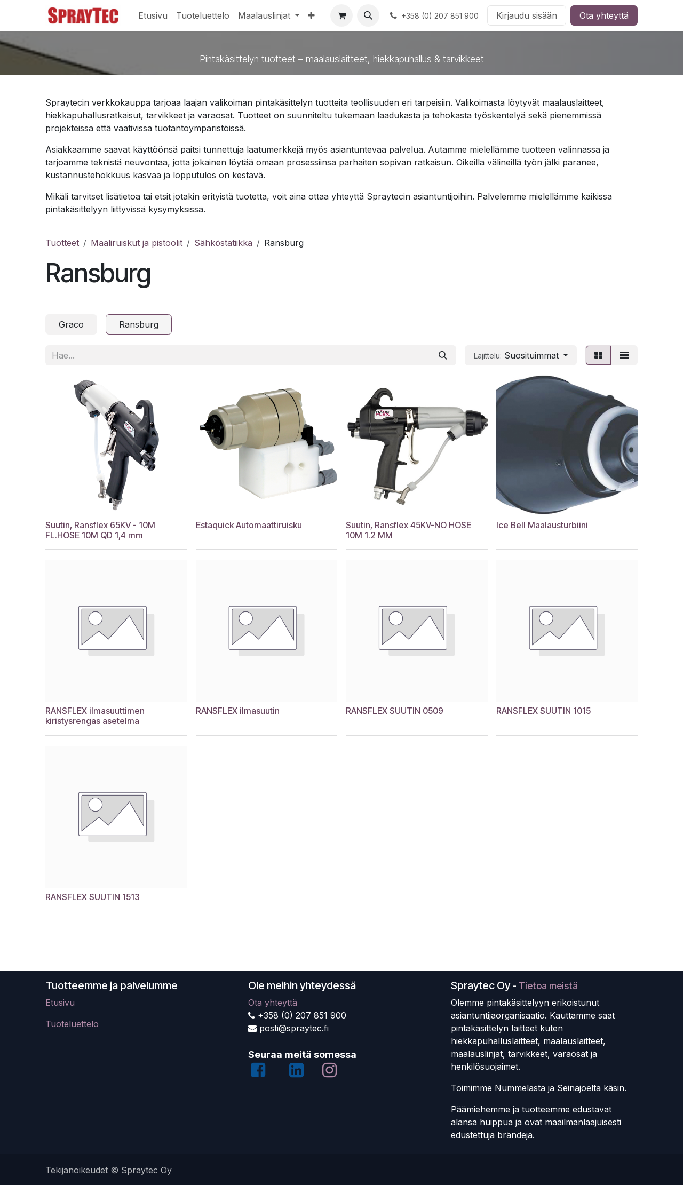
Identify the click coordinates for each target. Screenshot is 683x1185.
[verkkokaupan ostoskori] (341, 15)
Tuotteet (62, 242)
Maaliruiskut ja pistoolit (136, 242)
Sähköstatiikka (223, 242)
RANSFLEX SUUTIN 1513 (92, 897)
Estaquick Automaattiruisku (249, 525)
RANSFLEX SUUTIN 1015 (543, 711)
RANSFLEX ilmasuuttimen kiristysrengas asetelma (95, 716)
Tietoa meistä (548, 985)
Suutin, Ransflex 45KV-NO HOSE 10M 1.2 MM (408, 530)
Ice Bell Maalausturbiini (542, 525)
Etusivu (60, 1002)
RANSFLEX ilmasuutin (238, 711)
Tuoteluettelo (72, 1024)
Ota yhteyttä (604, 15)
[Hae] (443, 355)
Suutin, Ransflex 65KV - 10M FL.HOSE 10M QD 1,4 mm (100, 530)
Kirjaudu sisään (526, 15)
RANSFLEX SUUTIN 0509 (394, 711)
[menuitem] (153, 15)
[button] (368, 15)
